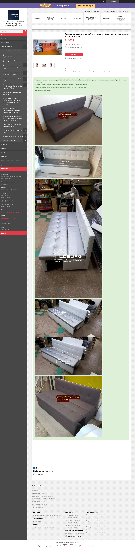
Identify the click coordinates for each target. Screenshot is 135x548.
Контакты (77, 18)
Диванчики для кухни (39, 507)
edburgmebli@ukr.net (8, 218)
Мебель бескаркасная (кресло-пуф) (13, 131)
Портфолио (5, 38)
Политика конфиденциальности (89, 546)
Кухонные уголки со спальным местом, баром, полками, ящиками (43, 497)
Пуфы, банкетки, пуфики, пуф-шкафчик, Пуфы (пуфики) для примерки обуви (13, 87)
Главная (37, 18)
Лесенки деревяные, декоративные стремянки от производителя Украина (12, 110)
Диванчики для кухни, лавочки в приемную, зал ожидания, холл (13, 67)
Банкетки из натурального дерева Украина (12, 125)
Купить (73, 54)
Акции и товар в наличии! (11, 51)
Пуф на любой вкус (38, 501)
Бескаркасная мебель (39, 504)
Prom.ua (76, 542)
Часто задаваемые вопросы (10, 161)
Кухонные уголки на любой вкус (12, 80)
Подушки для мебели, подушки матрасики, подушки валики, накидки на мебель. (13, 118)
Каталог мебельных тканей (121, 18)
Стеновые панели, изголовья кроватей (12, 94)
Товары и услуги (6, 47)
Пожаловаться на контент (71, 546)
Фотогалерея (5, 42)
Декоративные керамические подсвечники (13, 56)
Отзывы (4, 157)
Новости (4, 144)
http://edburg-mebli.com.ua (10, 212)
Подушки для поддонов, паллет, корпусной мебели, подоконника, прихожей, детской (12, 101)
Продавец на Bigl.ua (67, 544)
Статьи (3, 148)
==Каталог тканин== (9, 140)
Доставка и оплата (7, 165)
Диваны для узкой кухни (11, 61)
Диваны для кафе (38, 493)
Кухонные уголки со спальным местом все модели (13, 74)
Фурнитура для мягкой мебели (13, 136)
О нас (3, 152)
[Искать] (25, 31)
